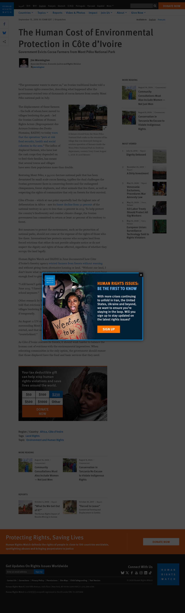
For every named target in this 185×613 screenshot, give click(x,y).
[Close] (141, 275)
